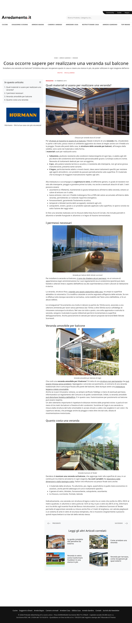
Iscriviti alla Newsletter (111, 610)
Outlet (119, 13)
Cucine (5, 25)
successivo (121, 523)
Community (110, 13)
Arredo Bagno (38, 25)
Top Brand (125, 25)
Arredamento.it (34, 17)
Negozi (127, 13)
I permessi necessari (14, 93)
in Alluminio (70, 73)
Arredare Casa (72, 25)
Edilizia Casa (76, 610)
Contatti (98, 610)
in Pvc (60, 73)
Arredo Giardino (110, 25)
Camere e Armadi (55, 25)
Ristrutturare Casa (90, 25)
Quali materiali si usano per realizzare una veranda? (23, 88)
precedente (54, 523)
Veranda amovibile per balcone (19, 96)
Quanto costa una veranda (17, 100)
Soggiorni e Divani (20, 25)
